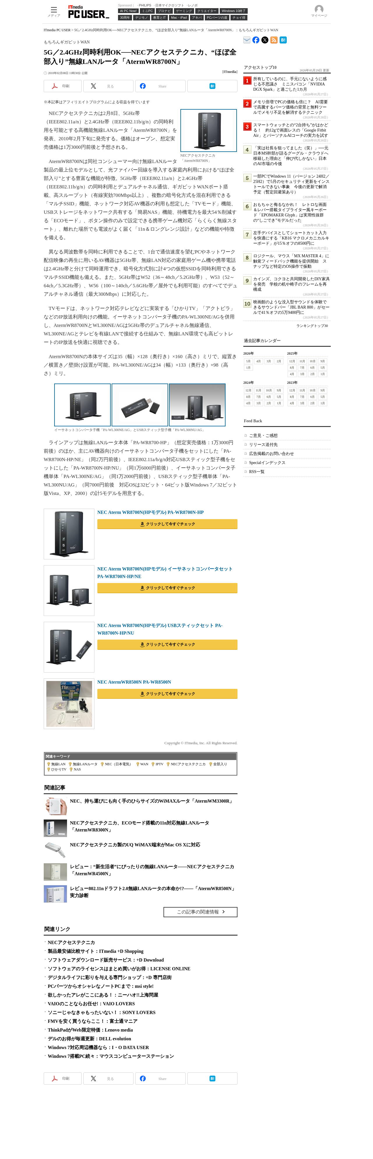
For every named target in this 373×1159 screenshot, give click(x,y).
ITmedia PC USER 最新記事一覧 (274, 38)
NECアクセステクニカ (188, 764)
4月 (258, 361)
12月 (292, 361)
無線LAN (58, 764)
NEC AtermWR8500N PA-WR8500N (134, 682)
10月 (313, 361)
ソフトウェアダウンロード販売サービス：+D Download (106, 959)
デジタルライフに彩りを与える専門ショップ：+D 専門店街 (110, 977)
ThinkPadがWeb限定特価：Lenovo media (90, 1029)
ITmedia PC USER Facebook (256, 38)
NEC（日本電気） (119, 764)
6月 (312, 367)
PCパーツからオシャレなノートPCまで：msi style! (101, 986)
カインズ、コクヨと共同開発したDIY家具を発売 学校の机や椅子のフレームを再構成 (291, 284)
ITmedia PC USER (57, 30)
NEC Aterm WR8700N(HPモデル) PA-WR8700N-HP (150, 512)
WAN (144, 764)
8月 (292, 367)
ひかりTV (58, 769)
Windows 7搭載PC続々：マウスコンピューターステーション (111, 1056)
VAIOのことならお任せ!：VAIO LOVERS (91, 1003)
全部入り (220, 764)
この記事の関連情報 (198, 911)
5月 (248, 361)
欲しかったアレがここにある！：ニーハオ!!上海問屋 (103, 994)
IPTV (159, 764)
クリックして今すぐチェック (170, 524)
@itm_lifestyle (265, 38)
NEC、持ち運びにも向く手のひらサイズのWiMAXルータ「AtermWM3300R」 (152, 801)
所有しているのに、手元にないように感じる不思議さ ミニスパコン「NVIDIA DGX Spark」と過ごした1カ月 (290, 84)
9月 (323, 361)
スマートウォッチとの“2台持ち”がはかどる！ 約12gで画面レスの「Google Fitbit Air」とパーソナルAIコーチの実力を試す (290, 130)
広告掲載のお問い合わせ (271, 453)
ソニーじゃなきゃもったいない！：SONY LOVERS (102, 1012)
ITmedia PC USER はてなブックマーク (283, 38)
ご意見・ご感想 (263, 435)
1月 (248, 367)
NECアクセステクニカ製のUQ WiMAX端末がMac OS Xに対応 (135, 844)
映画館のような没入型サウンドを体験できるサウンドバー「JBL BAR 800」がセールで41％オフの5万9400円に (291, 307)
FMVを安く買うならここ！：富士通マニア (93, 1021)
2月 (279, 361)
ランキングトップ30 (312, 326)
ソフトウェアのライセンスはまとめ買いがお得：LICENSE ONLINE (119, 968)
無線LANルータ (85, 764)
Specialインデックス (267, 463)
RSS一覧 (257, 472)
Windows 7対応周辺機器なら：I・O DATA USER (98, 1047)
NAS (77, 769)
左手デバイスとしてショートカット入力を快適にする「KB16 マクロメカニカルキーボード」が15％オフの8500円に (291, 238)
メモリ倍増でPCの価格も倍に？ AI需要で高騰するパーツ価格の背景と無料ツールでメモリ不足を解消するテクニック (290, 107)
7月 (302, 367)
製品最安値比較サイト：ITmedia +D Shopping (95, 951)
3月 (269, 361)
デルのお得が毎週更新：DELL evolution (89, 1038)
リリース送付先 (263, 444)
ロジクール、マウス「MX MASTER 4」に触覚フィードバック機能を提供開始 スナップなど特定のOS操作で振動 (291, 261)
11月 (302, 361)
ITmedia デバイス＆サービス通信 (247, 38)
